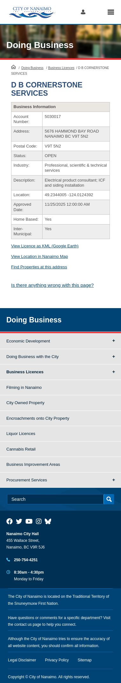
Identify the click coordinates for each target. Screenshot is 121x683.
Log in (83, 12)
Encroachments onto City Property (37, 418)
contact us (23, 624)
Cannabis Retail (21, 449)
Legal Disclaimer (22, 660)
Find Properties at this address (39, 267)
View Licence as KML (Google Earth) (44, 246)
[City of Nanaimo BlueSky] (49, 521)
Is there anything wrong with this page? (52, 285)
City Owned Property (25, 402)
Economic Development (28, 341)
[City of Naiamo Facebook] (9, 521)
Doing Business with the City (32, 356)
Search (96, 12)
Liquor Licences (20, 433)
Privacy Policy (57, 660)
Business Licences (61, 68)
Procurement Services (26, 480)
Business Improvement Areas (33, 464)
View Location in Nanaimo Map (39, 256)
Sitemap (85, 660)
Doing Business (40, 45)
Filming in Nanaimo (24, 387)
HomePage (13, 67)
